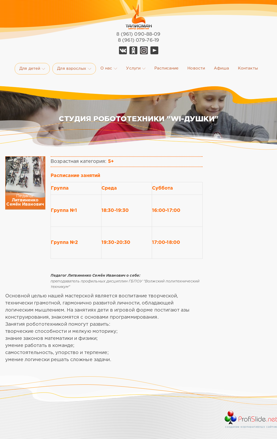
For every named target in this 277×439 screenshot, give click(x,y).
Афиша (221, 68)
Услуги (135, 68)
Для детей (32, 69)
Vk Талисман (123, 50)
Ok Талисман (133, 50)
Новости (196, 68)
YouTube (154, 50)
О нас (108, 68)
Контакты (248, 68)
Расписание (166, 68)
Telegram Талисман (144, 50)
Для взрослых (74, 69)
